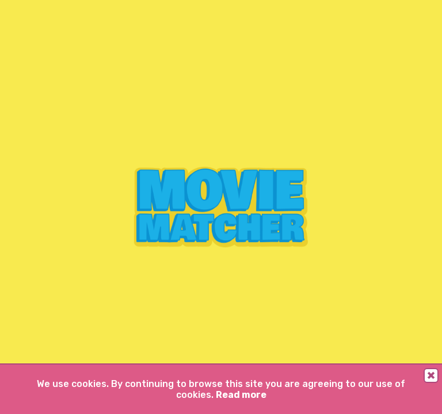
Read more (241, 394)
